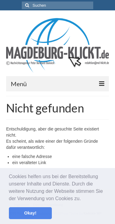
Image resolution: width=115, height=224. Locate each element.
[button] (83, 199)
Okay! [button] (30, 213)
